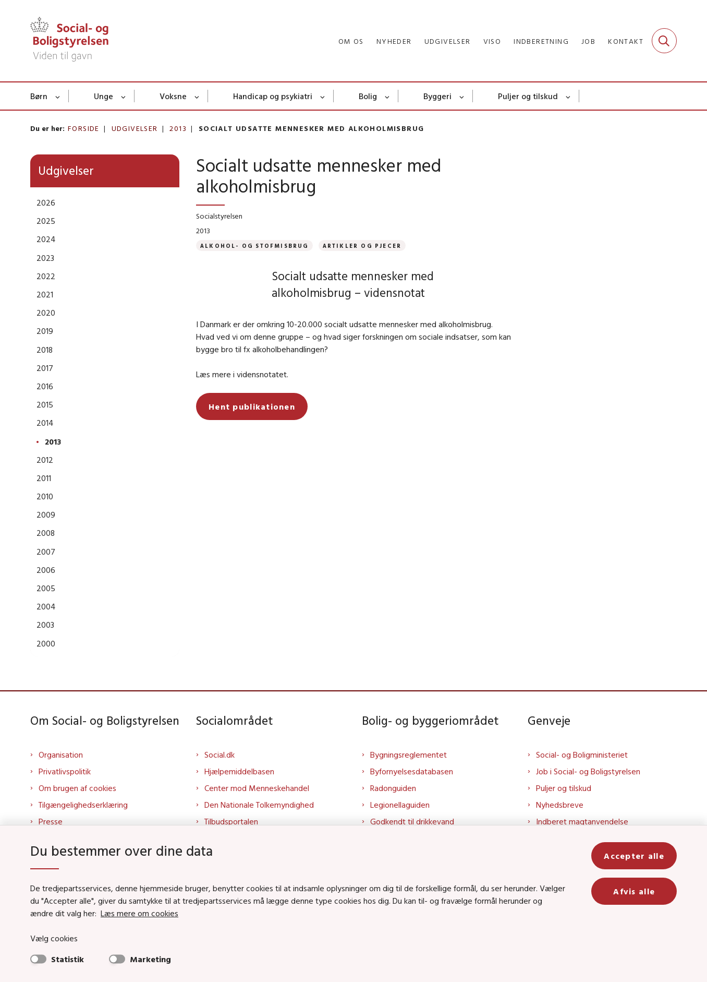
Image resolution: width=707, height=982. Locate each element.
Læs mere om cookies (139, 913)
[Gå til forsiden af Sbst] (69, 41)
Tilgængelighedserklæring (83, 804)
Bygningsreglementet (408, 754)
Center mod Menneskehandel (256, 788)
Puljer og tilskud (528, 96)
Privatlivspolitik (65, 771)
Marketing (150, 959)
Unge (103, 96)
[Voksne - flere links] (197, 96)
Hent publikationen (252, 406)
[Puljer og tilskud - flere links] (568, 96)
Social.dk (219, 754)
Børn (38, 96)
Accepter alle (634, 856)
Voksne (173, 96)
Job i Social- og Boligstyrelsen (588, 771)
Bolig (368, 96)
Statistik (67, 959)
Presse (51, 821)
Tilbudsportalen (231, 821)
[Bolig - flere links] (387, 96)
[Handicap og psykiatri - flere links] (323, 96)
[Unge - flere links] (124, 96)
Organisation (61, 754)
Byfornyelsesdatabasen (411, 771)
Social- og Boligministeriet (582, 754)
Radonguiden (393, 788)
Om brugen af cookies (77, 788)
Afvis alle (634, 891)
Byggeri (437, 96)
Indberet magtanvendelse (582, 821)
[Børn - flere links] (58, 96)
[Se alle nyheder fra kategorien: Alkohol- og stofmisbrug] (254, 245)
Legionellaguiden (400, 804)
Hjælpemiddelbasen (239, 771)
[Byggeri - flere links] (462, 96)
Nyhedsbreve (559, 804)
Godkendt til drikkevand (412, 821)
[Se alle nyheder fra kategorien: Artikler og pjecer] (362, 245)
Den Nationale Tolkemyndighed (259, 804)
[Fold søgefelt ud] (664, 40)
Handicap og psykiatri (272, 96)
